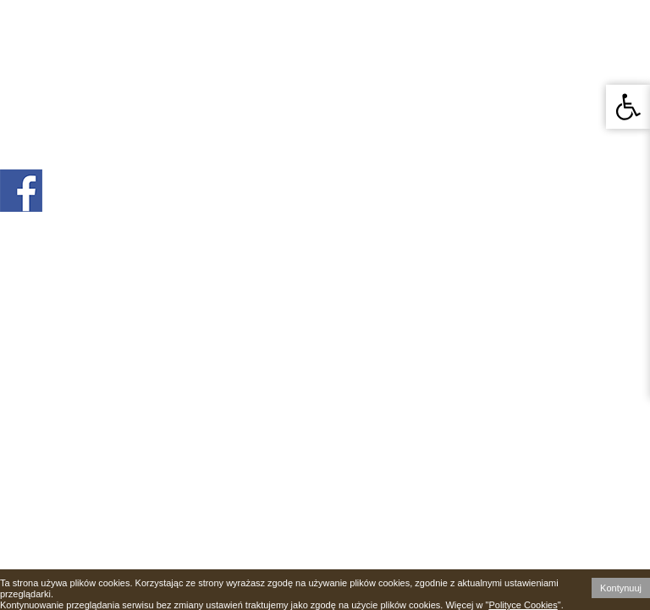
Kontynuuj (621, 588)
